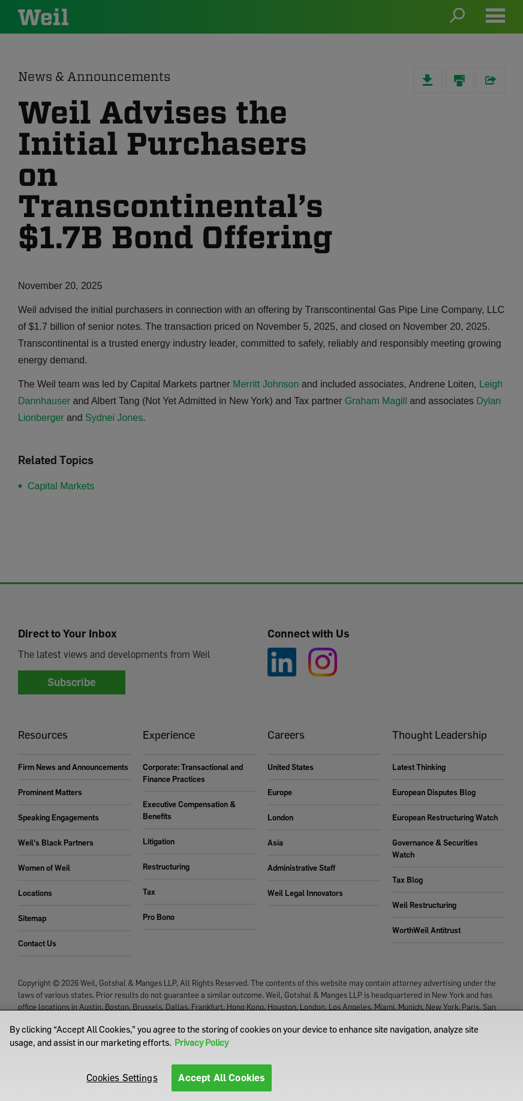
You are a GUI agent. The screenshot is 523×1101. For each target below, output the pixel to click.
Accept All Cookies (221, 1078)
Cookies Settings (122, 1078)
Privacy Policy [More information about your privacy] (202, 1042)
